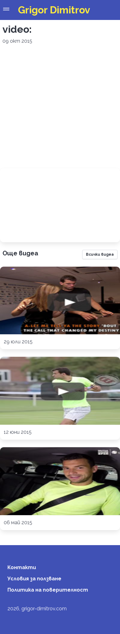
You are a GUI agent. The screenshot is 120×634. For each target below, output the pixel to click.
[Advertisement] (58, 106)
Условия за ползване (34, 579)
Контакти (21, 567)
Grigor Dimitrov (54, 10)
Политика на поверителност (47, 590)
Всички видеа (100, 254)
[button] (6, 10)
